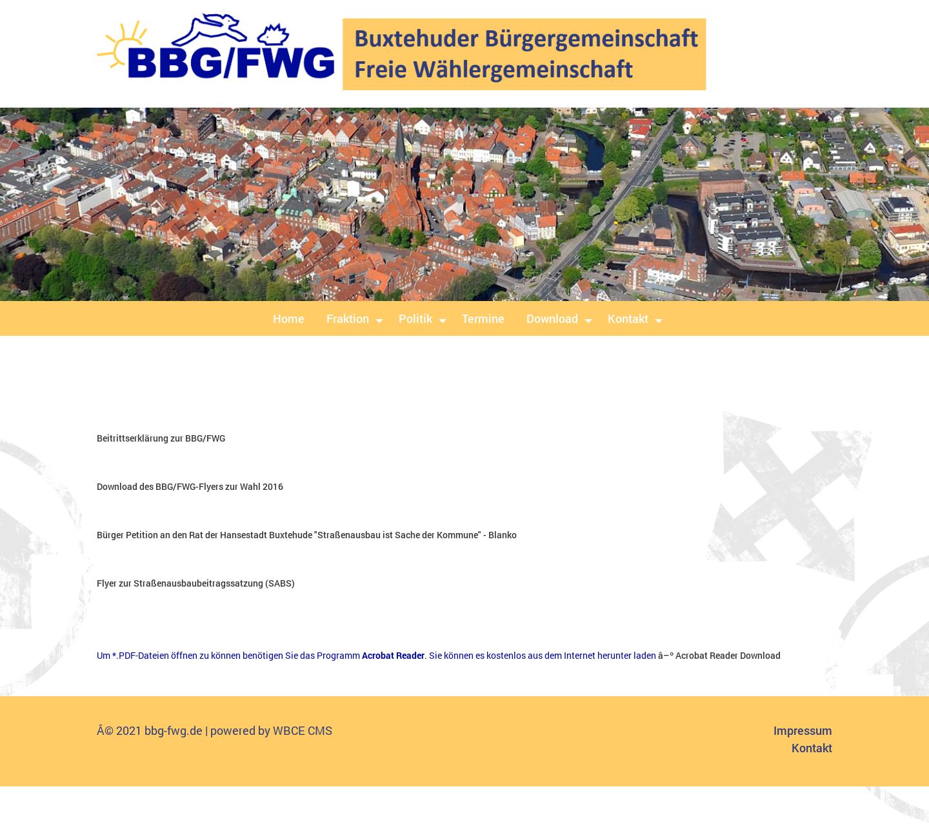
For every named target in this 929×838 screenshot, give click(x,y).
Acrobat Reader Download (728, 655)
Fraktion (347, 318)
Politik (415, 318)
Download (552, 318)
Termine (483, 318)
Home (289, 318)
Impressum (803, 730)
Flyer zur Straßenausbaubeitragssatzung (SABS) (196, 583)
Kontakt (628, 318)
